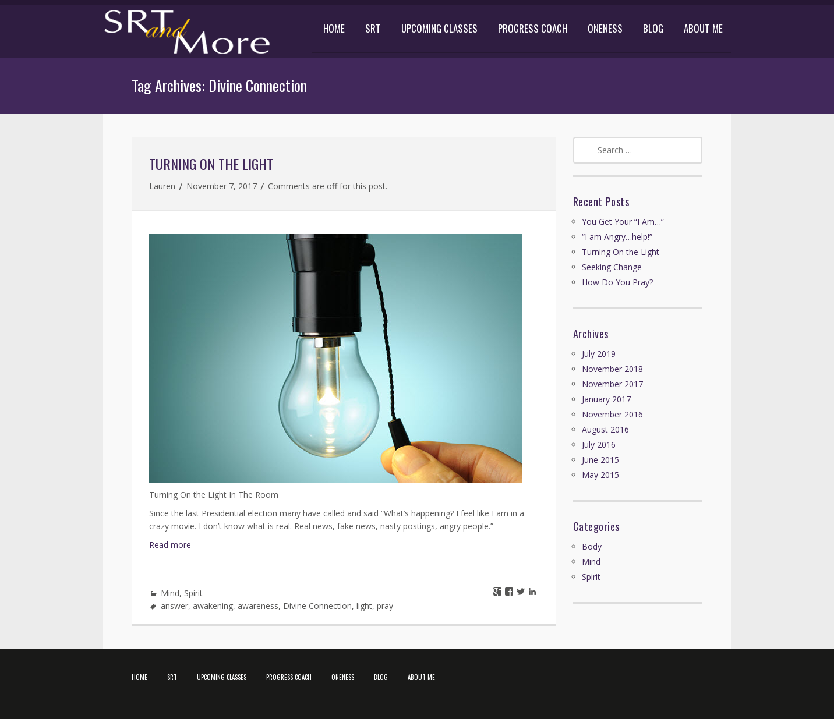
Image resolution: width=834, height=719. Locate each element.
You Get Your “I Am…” (623, 221)
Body (592, 546)
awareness (258, 605)
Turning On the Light (211, 163)
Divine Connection (317, 605)
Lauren (162, 186)
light (364, 605)
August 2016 (605, 429)
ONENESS (605, 28)
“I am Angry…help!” (617, 236)
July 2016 (599, 444)
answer (174, 605)
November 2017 (612, 383)
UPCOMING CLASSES (439, 28)
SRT (373, 28)
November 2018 (612, 368)
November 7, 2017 (221, 186)
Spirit (193, 592)
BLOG (653, 28)
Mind (170, 592)
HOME (334, 28)
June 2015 (600, 459)
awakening (213, 605)
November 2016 (612, 414)
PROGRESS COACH (532, 28)
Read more (170, 544)
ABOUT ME (703, 28)
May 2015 (600, 474)
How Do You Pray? (617, 282)
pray (385, 605)
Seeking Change (612, 266)
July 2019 (599, 353)
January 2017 (606, 399)
